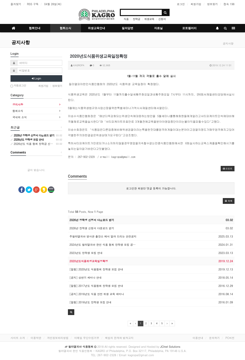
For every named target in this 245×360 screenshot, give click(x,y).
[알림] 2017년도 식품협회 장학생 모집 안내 (96, 286)
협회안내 (34, 28)
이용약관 (36, 338)
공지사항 (20, 42)
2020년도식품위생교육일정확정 (88, 261)
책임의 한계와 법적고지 (119, 338)
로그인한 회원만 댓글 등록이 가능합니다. (151, 188)
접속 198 (229, 4)
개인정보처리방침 (58, 338)
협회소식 (65, 28)
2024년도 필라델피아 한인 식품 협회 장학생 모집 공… (102, 245)
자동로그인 (18, 85)
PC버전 (229, 338)
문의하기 (214, 338)
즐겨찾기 (16, 4)
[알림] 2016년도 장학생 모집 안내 (90, 302)
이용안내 (198, 338)
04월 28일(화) (52, 4)
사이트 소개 (18, 338)
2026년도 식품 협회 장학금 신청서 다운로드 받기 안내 (45, 144)
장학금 (136, 19)
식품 (126, 19)
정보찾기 (212, 4)
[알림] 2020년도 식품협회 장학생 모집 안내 (96, 269)
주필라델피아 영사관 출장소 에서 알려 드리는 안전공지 (102, 236)
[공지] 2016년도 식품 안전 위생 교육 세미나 (96, 294)
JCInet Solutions (170, 347)
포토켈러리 (189, 28)
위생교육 (149, 19)
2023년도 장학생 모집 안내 (86, 253)
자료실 (158, 28)
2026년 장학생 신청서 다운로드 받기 (91, 220)
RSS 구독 (32, 4)
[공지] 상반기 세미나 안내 (85, 277)
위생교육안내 (96, 28)
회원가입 (196, 4)
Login (36, 78)
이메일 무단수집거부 (86, 338)
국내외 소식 (19, 117)
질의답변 (127, 28)
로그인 (181, 4)
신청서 (162, 19)
